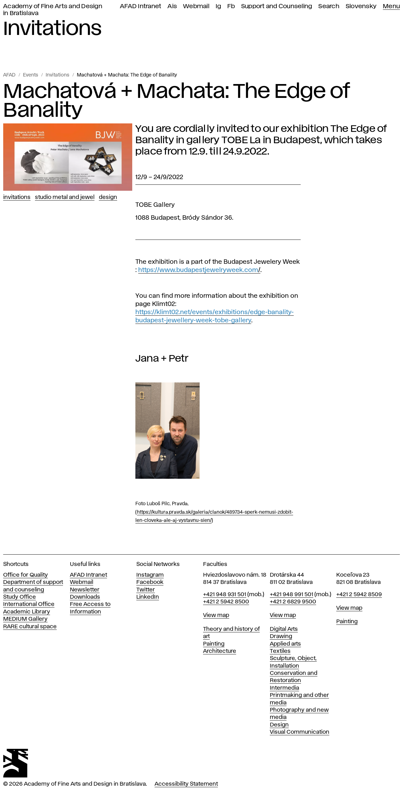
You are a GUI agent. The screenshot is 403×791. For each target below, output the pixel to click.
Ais (172, 6)
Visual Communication (299, 732)
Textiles (280, 651)
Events (30, 75)
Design (108, 197)
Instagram (150, 575)
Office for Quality (25, 575)
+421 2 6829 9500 (293, 601)
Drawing (281, 636)
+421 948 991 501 (291, 594)
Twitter (145, 589)
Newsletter (84, 589)
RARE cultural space (30, 626)
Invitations (57, 75)
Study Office (19, 597)
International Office (28, 604)
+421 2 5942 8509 (359, 594)
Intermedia (284, 688)
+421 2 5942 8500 (226, 601)
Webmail (196, 6)
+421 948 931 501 (224, 594)
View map (216, 615)
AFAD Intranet (140, 6)
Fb (231, 6)
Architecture (219, 651)
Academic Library (26, 611)
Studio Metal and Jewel (64, 197)
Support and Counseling (276, 6)
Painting (213, 644)
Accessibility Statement (186, 784)
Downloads (85, 597)
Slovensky (361, 6)
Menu (391, 6)
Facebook (149, 582)
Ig (218, 6)
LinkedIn (147, 597)
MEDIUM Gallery (25, 619)
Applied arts (285, 644)
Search (328, 6)
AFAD (9, 75)
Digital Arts (284, 629)
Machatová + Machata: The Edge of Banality (127, 75)
